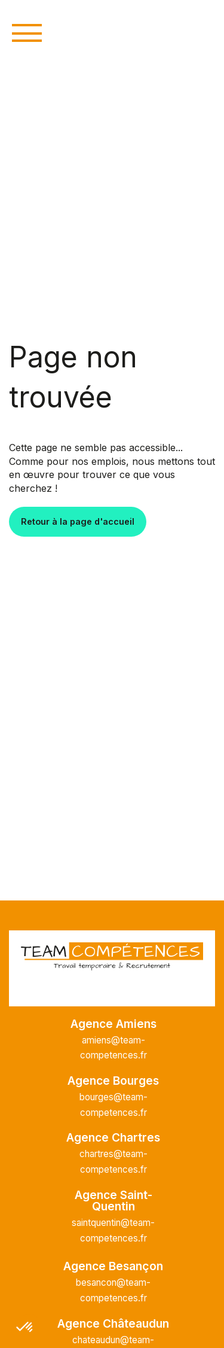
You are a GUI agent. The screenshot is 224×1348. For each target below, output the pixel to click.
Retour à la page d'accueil (77, 521)
